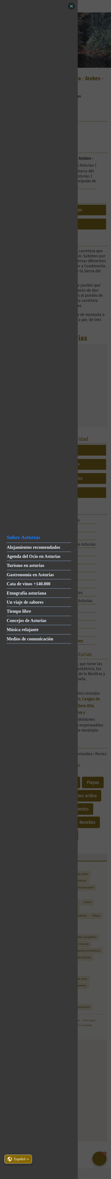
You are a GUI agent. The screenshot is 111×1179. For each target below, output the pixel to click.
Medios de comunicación (30, 638)
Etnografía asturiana (26, 593)
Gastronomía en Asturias (30, 574)
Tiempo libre (19, 611)
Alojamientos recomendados (33, 547)
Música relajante (23, 629)
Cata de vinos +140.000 (28, 583)
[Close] (71, 6)
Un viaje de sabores (25, 602)
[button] (18, 1159)
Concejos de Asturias (26, 620)
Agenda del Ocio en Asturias (33, 556)
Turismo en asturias (25, 565)
